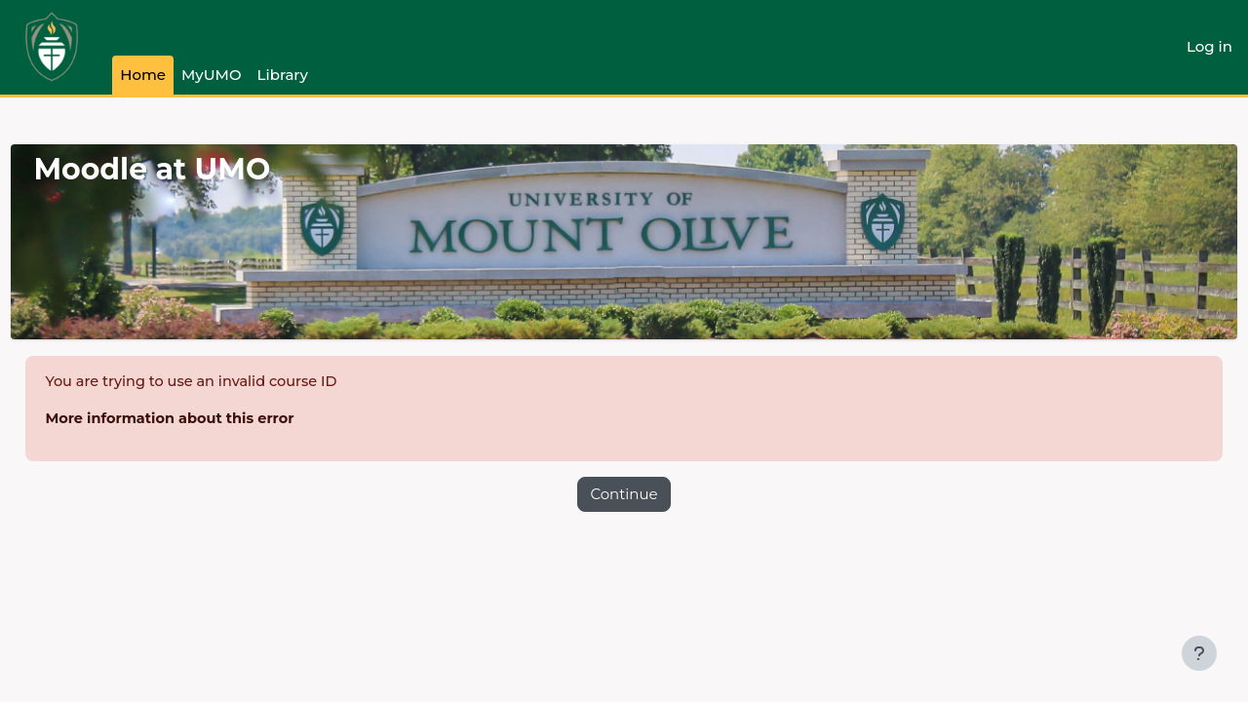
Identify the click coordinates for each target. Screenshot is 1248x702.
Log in (1209, 46)
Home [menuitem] (143, 74)
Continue (623, 495)
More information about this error (217, 419)
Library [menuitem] (282, 74)
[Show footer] (1199, 653)
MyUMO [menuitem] (211, 74)
